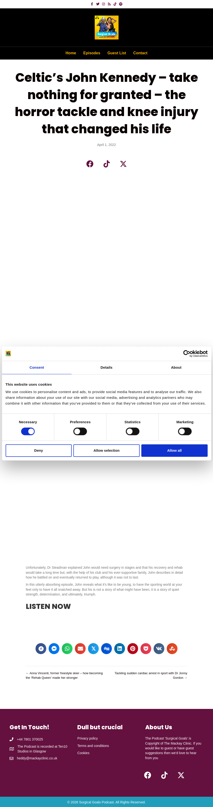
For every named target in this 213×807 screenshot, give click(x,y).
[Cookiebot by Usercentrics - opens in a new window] (187, 353)
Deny (38, 450)
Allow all (174, 450)
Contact (140, 53)
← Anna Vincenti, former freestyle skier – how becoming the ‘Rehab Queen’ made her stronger (64, 675)
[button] (90, 164)
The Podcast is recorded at (37, 746)
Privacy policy (87, 738)
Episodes (91, 53)
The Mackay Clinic (177, 743)
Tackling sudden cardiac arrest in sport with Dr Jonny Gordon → (151, 675)
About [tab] (176, 367)
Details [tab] (107, 367)
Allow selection (106, 450)
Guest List (116, 53)
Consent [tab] (37, 367)
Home (71, 53)
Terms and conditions (93, 746)
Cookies (83, 753)
